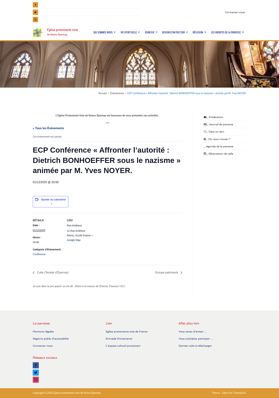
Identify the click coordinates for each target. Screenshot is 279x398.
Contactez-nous (235, 12)
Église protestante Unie (62, 30)
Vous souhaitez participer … (196, 338)
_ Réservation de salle (218, 153)
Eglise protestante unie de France (127, 331)
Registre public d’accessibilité (51, 338)
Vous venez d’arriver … (193, 331)
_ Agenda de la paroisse (218, 146)
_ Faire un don (214, 131)
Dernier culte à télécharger (195, 345)
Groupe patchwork (167, 272)
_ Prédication (213, 117)
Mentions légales (43, 331)
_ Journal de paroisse (218, 124)
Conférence (39, 254)
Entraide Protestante (119, 338)
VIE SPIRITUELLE (129, 32)
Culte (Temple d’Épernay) (52, 272)
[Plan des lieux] (120, 237)
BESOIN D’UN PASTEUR (173, 32)
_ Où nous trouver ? (217, 139)
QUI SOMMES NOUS (103, 32)
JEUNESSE (149, 32)
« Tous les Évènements (48, 128)
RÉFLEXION (198, 32)
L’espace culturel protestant (123, 345)
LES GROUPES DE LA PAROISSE (226, 32)
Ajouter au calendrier (53, 199)
